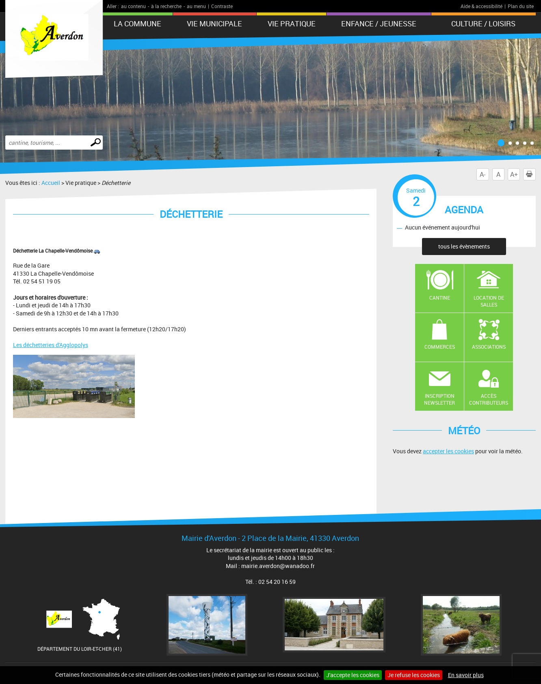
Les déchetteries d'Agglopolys (50, 345)
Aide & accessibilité (481, 6)
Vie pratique (292, 23)
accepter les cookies (448, 451)
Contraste (222, 6)
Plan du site (521, 6)
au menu (196, 6)
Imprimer (531, 174)
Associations (489, 346)
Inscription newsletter (439, 399)
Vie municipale (214, 23)
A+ (514, 174)
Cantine (439, 297)
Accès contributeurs (488, 399)
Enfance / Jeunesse (378, 23)
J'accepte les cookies (352, 675)
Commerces (439, 346)
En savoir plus (466, 675)
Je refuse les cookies (413, 675)
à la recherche (166, 6)
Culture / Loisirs (483, 23)
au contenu (133, 6)
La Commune (137, 23)
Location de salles (489, 301)
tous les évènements (464, 246)
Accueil (50, 183)
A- (482, 174)
